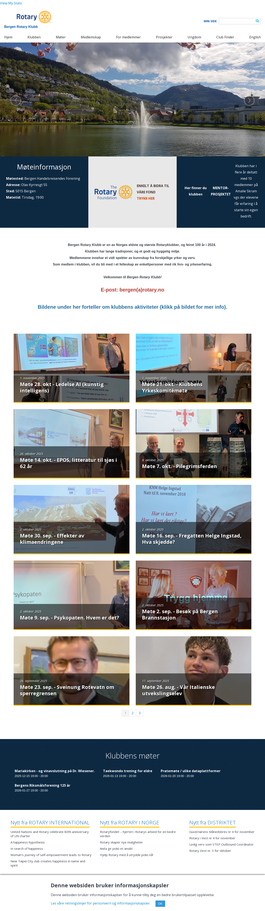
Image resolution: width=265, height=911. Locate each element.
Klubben (34, 37)
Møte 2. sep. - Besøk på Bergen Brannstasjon (180, 614)
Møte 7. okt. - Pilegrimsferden (179, 466)
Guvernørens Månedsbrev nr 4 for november (222, 832)
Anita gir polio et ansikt (116, 848)
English (255, 37)
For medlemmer (128, 37)
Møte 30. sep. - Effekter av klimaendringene (52, 538)
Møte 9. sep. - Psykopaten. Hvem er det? (69, 617)
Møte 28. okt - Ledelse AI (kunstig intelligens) (62, 387)
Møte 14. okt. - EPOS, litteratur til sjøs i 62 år (68, 463)
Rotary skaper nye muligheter (121, 842)
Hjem (8, 37)
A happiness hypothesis (27, 842)
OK (160, 903)
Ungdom (194, 37)
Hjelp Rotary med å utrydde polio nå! (126, 855)
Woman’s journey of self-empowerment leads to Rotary (50, 855)
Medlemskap (91, 37)
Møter (61, 37)
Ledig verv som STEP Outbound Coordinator (221, 844)
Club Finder (225, 37)
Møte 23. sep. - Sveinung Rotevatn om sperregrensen (67, 690)
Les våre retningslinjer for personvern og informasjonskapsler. (100, 903)
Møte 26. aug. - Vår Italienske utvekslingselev (178, 690)
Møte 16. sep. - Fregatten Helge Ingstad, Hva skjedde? (192, 538)
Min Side (210, 21)
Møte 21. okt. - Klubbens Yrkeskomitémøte (172, 387)
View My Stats (11, 3)
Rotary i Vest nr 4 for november (212, 838)
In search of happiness (26, 848)
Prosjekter (164, 37)
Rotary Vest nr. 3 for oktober (210, 851)
